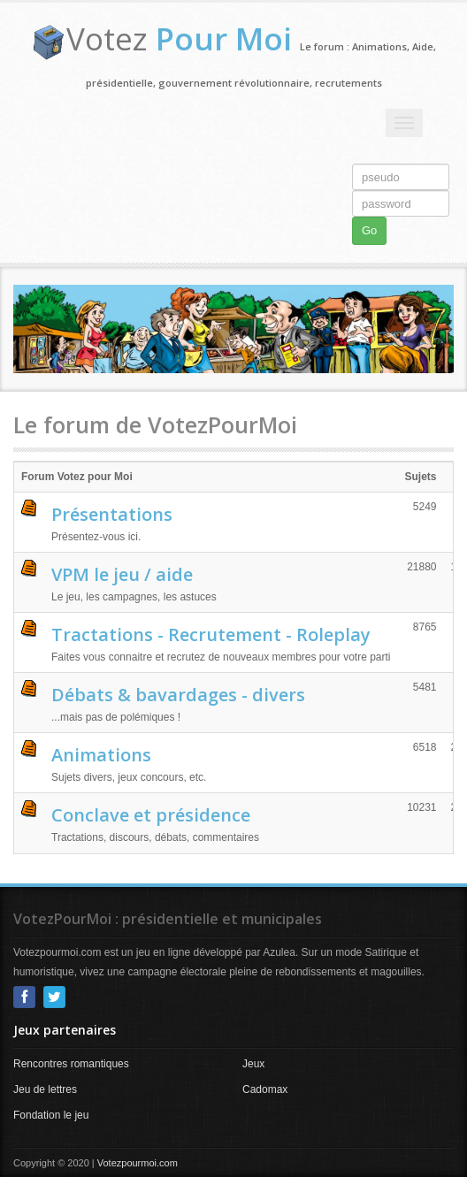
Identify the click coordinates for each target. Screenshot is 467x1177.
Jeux (253, 1064)
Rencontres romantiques (71, 1064)
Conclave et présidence (150, 815)
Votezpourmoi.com (137, 1163)
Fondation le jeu (50, 1115)
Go (369, 230)
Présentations (111, 514)
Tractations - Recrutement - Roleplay (211, 634)
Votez (179, 38)
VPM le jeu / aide (122, 574)
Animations (101, 755)
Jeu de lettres (45, 1089)
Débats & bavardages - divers (178, 695)
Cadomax (264, 1089)
